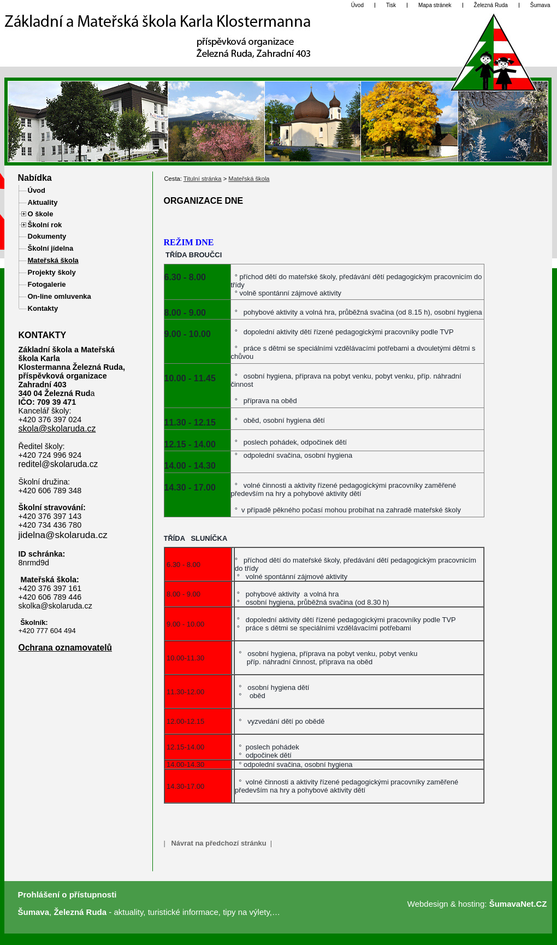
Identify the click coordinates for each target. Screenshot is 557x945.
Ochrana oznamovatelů (65, 647)
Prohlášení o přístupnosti (67, 894)
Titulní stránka (202, 178)
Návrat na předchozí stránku (218, 843)
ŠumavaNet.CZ (518, 903)
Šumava (34, 912)
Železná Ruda (80, 912)
